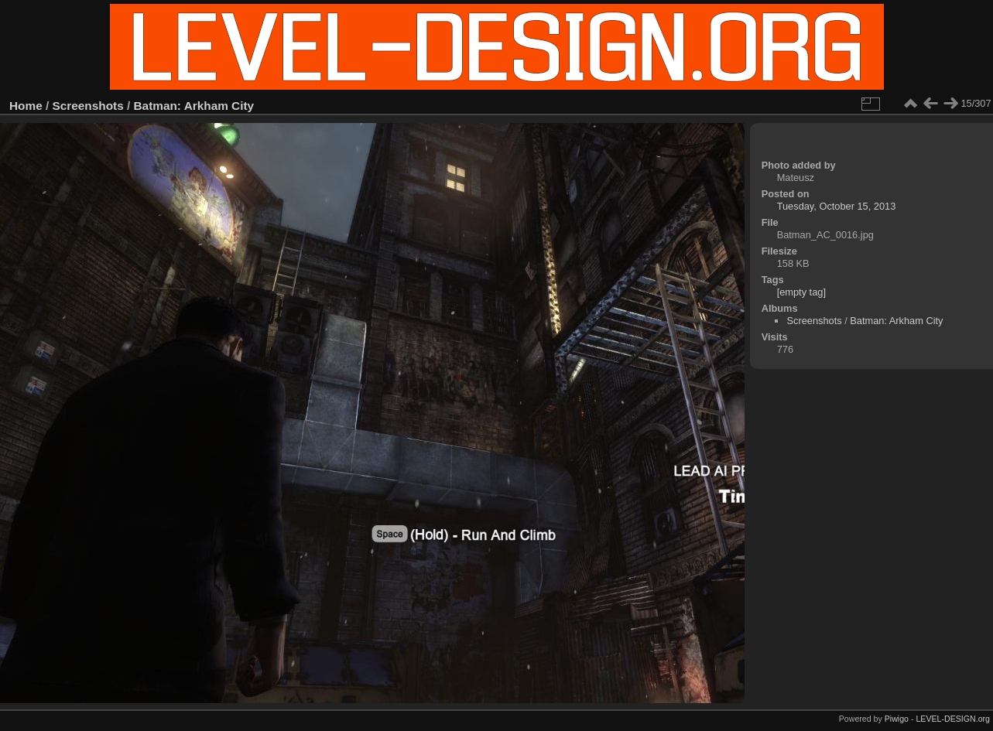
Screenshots (88, 105)
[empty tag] (801, 292)
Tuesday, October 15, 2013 (836, 206)
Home (26, 105)
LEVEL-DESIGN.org (953, 718)
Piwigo (897, 718)
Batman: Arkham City (194, 105)
